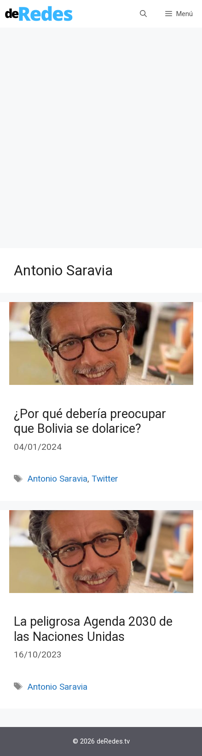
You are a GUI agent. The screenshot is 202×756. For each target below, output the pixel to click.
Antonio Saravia (57, 478)
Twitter (105, 478)
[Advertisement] (101, 142)
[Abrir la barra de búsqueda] (143, 14)
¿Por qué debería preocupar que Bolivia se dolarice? (90, 421)
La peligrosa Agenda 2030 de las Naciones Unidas (93, 629)
